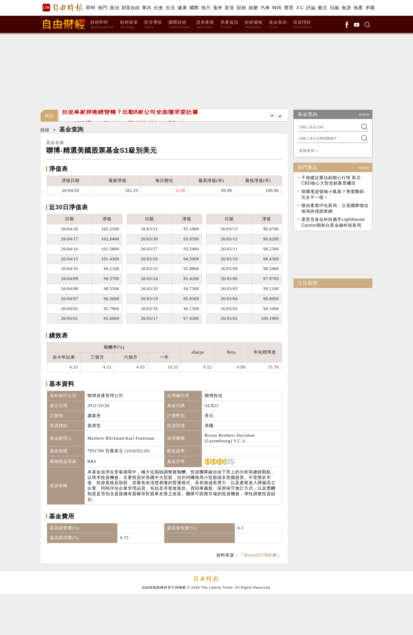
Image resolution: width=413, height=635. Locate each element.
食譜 (346, 7)
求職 (370, 7)
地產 (358, 7)
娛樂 (253, 7)
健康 (182, 7)
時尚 (277, 7)
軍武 (146, 7)
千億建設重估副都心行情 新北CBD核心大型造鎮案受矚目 (331, 180)
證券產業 (205, 24)
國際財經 (179, 24)
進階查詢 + (308, 150)
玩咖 (334, 7)
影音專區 (153, 24)
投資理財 (302, 24)
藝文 (322, 7)
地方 (205, 7)
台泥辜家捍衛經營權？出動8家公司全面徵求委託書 (130, 115)
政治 (114, 7)
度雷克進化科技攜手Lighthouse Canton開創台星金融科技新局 (333, 222)
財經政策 (129, 24)
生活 (170, 7)
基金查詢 (278, 24)
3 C (299, 7)
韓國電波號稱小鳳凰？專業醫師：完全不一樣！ (334, 194)
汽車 (265, 7)
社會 (158, 7)
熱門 (102, 7)
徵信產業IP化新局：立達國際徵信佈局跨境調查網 (334, 208)
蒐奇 (217, 7)
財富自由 (130, 7)
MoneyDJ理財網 (260, 555)
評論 (310, 7)
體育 (288, 7)
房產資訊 (229, 24)
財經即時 (102, 24)
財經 (241, 7)
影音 (229, 7)
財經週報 (254, 24)
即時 (90, 7)
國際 (194, 7)
